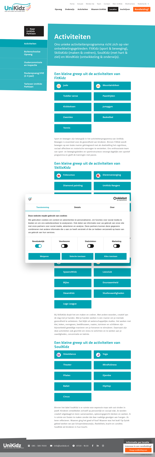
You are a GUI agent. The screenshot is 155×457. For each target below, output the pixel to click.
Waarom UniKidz (98, 9)
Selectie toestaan (77, 256)
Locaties (113, 9)
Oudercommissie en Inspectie (33, 63)
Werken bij (90, 4)
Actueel (80, 4)
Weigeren (44, 256)
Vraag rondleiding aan (138, 450)
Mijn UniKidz (117, 4)
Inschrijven (125, 9)
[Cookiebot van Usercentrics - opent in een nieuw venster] (117, 199)
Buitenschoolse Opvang (32, 53)
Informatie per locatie (137, 442)
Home (72, 4)
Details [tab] (77, 207)
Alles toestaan (110, 256)
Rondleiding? (142, 9)
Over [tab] (112, 207)
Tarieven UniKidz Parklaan (33, 85)
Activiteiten (83, 9)
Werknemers (130, 4)
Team (99, 4)
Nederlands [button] (142, 4)
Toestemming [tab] (42, 207)
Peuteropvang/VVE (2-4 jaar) (34, 74)
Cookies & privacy (146, 454)
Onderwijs (69, 9)
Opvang (58, 9)
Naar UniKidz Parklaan (31, 31)
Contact (107, 4)
